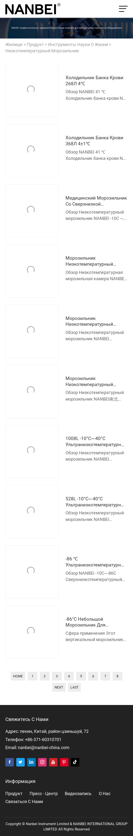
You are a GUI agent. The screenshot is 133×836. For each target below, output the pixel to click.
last (74, 687)
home (18, 676)
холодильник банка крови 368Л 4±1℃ (94, 141)
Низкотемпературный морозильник (42, 50)
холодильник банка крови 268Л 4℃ (94, 80)
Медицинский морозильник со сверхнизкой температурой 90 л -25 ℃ (96, 201)
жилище (14, 44)
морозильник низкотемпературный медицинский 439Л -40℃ (93, 321)
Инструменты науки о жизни (78, 44)
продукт (35, 44)
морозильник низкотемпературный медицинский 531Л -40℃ (93, 381)
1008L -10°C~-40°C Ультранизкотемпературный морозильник (96, 442)
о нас (104, 793)
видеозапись (78, 793)
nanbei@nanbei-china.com (43, 747)
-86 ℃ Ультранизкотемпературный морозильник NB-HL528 (96, 562)
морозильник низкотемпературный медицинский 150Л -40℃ (93, 261)
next (59, 687)
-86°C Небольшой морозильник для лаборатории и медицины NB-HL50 (95, 622)
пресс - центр (44, 793)
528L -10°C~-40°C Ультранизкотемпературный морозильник (96, 502)
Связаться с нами (24, 801)
